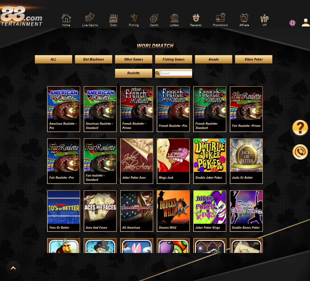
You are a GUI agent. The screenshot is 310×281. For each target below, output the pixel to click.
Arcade (214, 59)
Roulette (133, 73)
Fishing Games (174, 59)
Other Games (133, 59)
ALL (53, 59)
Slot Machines (93, 59)
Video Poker (254, 59)
